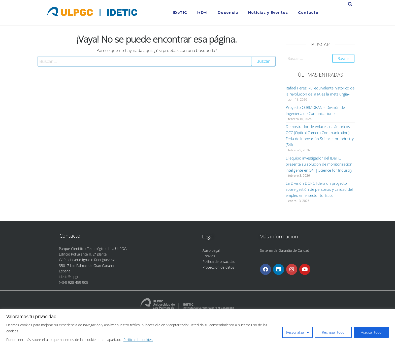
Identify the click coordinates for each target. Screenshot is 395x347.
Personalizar (295, 332)
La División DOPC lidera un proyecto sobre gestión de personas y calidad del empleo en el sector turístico (319, 189)
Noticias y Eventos (268, 12)
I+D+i (202, 12)
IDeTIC (180, 12)
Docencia (228, 12)
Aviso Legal (211, 250)
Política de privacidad (219, 261)
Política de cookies (138, 339)
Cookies (209, 256)
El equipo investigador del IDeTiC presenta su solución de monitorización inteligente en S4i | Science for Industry (319, 164)
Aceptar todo (371, 332)
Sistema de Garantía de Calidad (284, 250)
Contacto (308, 12)
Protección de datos (218, 267)
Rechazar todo (333, 332)
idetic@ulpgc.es (71, 276)
